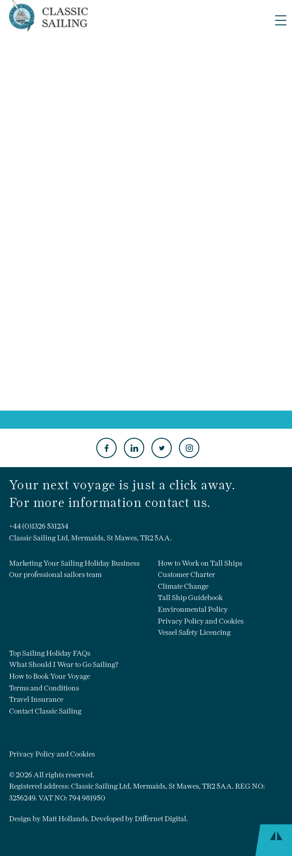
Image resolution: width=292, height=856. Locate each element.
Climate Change (183, 586)
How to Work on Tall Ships (200, 563)
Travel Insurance (36, 699)
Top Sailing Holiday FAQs (49, 653)
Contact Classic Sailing (45, 711)
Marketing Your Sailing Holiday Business (74, 563)
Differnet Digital (160, 818)
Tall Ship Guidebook (190, 597)
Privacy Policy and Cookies (201, 621)
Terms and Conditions (44, 688)
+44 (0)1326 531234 (38, 526)
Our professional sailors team (55, 574)
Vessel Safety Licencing (194, 632)
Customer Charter (186, 574)
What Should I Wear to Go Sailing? (63, 664)
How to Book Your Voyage (49, 676)
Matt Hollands (65, 818)
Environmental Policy (193, 609)
